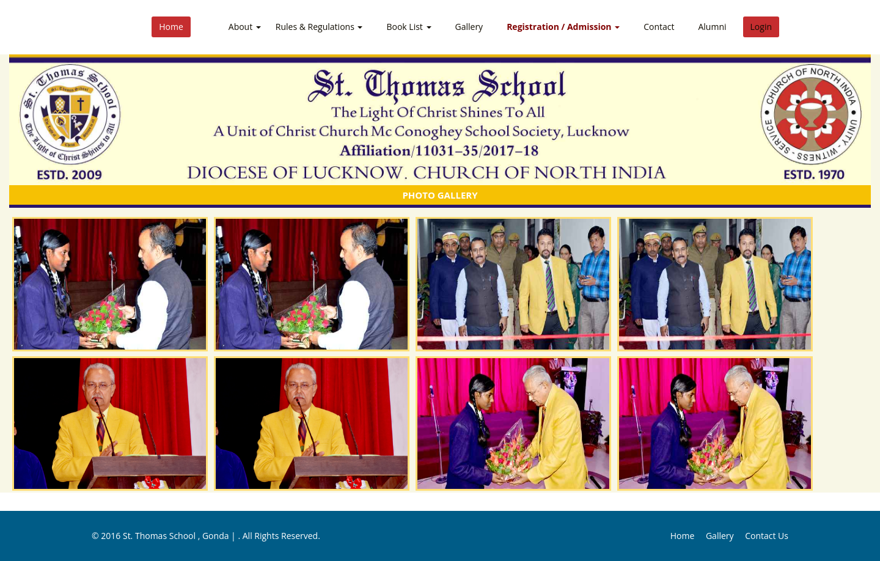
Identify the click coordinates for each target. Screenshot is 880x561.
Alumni (712, 26)
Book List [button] (408, 26)
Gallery (469, 26)
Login (761, 26)
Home (171, 26)
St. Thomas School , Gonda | (180, 535)
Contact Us (766, 535)
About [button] (245, 26)
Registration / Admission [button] (563, 26)
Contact (659, 26)
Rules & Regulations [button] (319, 26)
